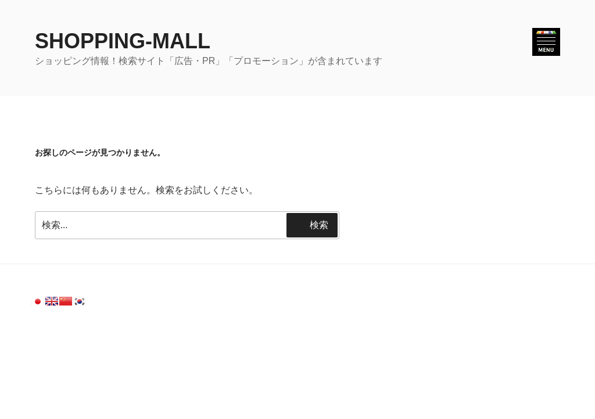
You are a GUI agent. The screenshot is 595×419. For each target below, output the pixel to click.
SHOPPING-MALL (122, 41)
